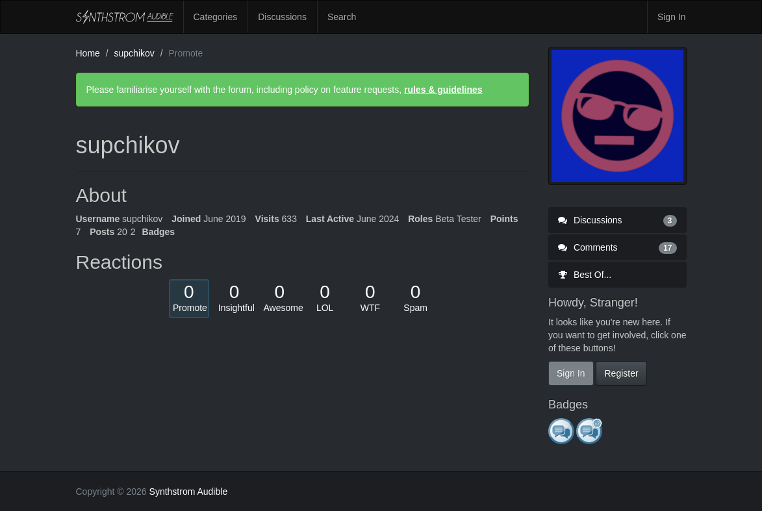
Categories (216, 17)
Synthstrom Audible (124, 17)
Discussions (282, 17)
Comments (617, 247)
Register (621, 373)
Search (341, 17)
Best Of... (584, 274)
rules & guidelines (443, 89)
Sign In (671, 17)
